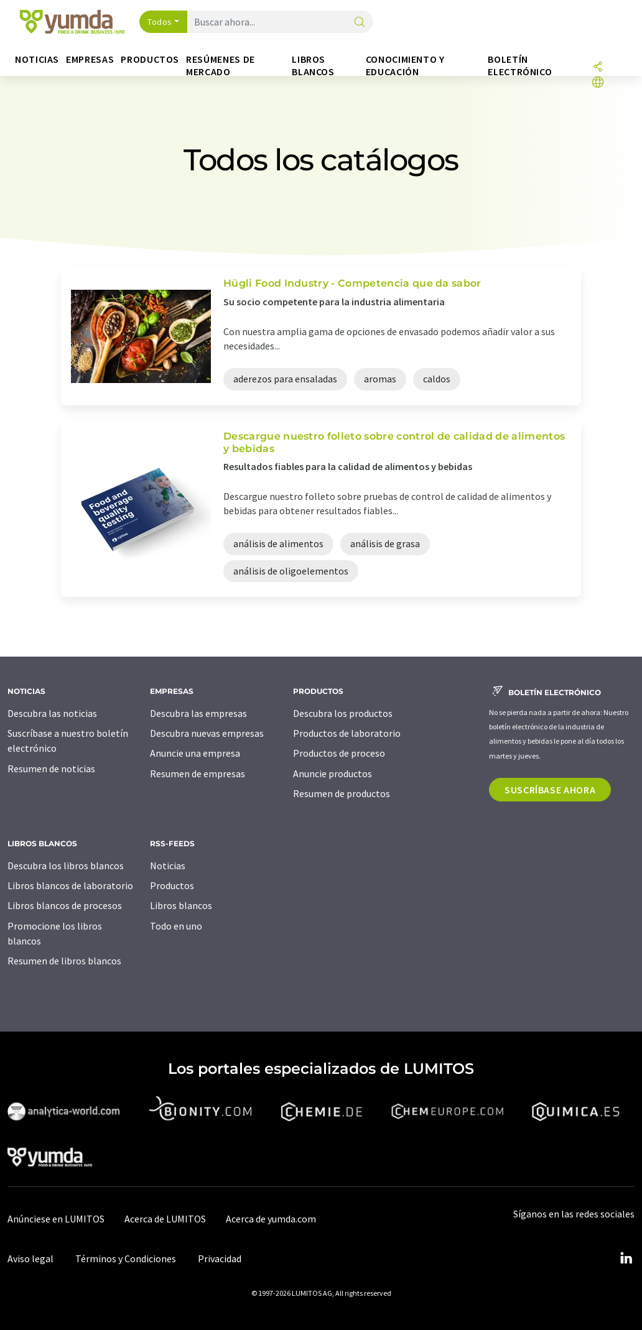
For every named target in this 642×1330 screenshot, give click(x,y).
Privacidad (219, 1258)
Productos (172, 885)
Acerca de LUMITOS (165, 1218)
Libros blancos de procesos (64, 905)
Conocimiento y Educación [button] (405, 65)
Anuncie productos (332, 773)
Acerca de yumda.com (271, 1218)
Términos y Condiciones (125, 1258)
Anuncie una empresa (195, 753)
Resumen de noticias (51, 768)
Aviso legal (30, 1258)
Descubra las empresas (198, 713)
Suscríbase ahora (550, 789)
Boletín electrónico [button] (520, 65)
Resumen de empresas (197, 773)
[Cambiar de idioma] (598, 83)
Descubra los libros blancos (65, 865)
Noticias (167, 865)
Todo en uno (176, 926)
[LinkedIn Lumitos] (626, 1258)
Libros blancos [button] (313, 65)
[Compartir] (598, 67)
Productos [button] (150, 59)
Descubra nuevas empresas (207, 733)
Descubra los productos (343, 713)
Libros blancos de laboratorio (70, 885)
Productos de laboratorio (347, 733)
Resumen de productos (341, 793)
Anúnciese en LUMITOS (56, 1218)
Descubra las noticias (52, 713)
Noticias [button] (37, 59)
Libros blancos (181, 905)
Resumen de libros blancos (64, 960)
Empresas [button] (90, 59)
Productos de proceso (339, 753)
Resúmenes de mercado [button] (220, 65)
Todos (159, 21)
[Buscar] (359, 23)
